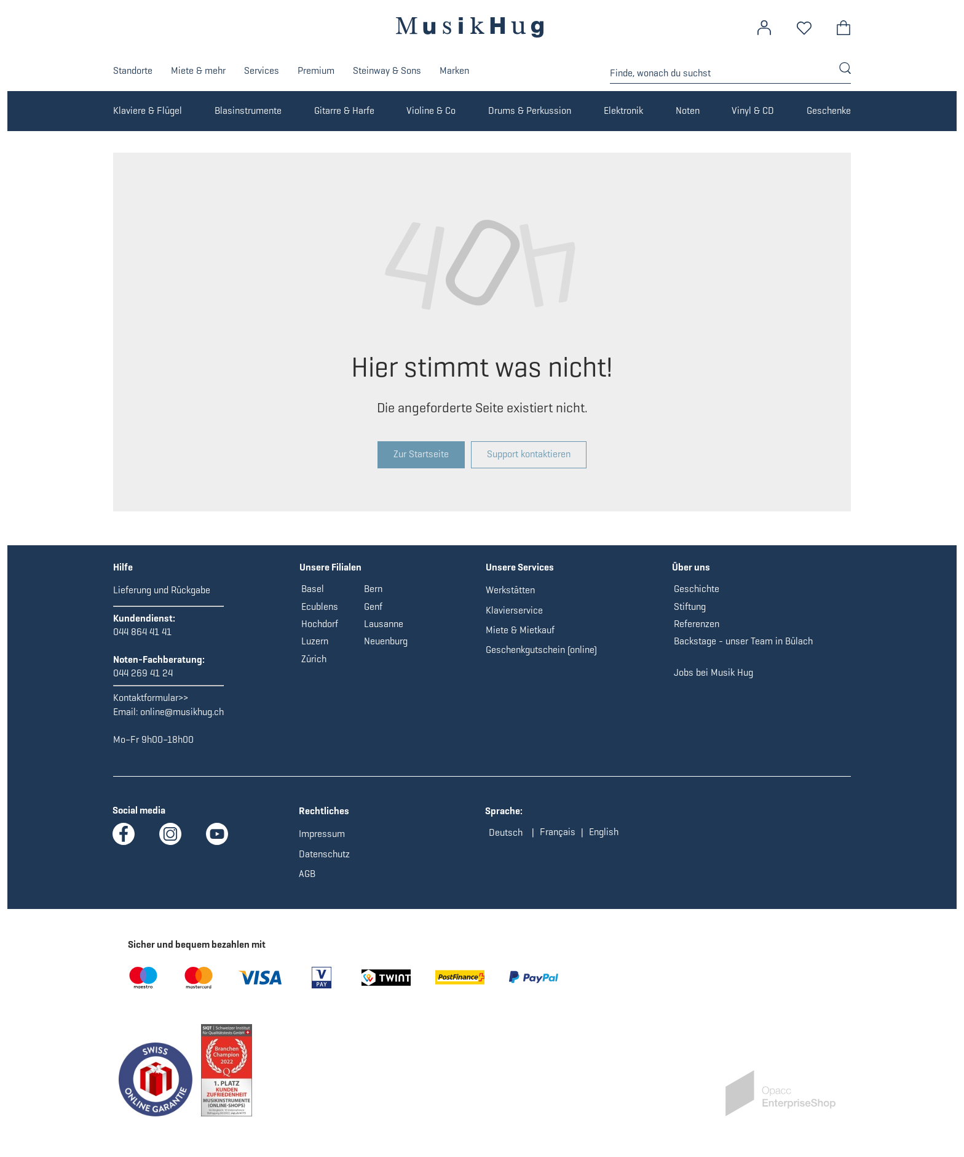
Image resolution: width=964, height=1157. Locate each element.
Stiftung (690, 606)
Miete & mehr (198, 70)
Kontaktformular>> (150, 697)
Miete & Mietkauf (520, 629)
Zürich (313, 658)
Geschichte (696, 588)
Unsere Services (520, 567)
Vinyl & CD (753, 110)
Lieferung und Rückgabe (161, 589)
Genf (373, 606)
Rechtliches (324, 810)
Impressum (322, 833)
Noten (688, 110)
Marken (454, 70)
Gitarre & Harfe (344, 110)
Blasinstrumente (248, 110)
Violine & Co (431, 110)
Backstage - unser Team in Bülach (743, 641)
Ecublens (319, 606)
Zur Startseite (421, 453)
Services (261, 70)
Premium (316, 70)
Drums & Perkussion (529, 110)
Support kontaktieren (529, 453)
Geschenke (829, 110)
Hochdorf (319, 623)
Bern (373, 588)
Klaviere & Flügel (147, 110)
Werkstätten (510, 589)
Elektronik (623, 110)
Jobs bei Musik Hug (713, 672)
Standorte (132, 70)
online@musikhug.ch (182, 711)
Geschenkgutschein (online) (541, 649)
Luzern (314, 641)
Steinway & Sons (387, 70)
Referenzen (696, 623)
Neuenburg (386, 641)
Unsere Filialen (330, 567)
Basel (312, 588)
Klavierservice (514, 610)
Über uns (691, 567)
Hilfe (123, 567)
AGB (307, 873)
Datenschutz (324, 853)
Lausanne (383, 623)
